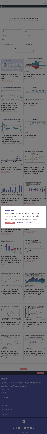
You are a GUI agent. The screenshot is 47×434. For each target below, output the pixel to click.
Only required (20, 222)
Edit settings (29, 222)
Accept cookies (10, 222)
